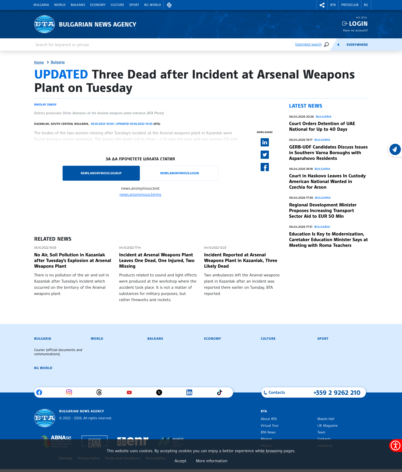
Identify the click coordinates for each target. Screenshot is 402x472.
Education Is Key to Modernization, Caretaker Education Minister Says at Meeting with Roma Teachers (328, 239)
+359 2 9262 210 (337, 392)
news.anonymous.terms (140, 194)
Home (39, 62)
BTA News (268, 432)
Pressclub (349, 5)
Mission (266, 439)
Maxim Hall (326, 419)
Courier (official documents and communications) (58, 352)
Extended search (308, 44)
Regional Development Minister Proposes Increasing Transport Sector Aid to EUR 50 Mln (323, 210)
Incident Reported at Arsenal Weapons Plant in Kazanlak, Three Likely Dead (240, 260)
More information (211, 460)
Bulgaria (41, 5)
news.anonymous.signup (101, 173)
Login (358, 23)
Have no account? (355, 30)
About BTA (269, 419)
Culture (117, 5)
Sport (134, 5)
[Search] (326, 44)
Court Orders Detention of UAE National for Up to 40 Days (322, 126)
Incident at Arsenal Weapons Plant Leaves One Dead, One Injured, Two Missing (157, 260)
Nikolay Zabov (45, 104)
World (59, 5)
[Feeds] (338, 44)
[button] (169, 5)
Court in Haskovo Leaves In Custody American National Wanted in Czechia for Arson (327, 181)
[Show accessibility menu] (395, 445)
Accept (180, 460)
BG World (152, 5)
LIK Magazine (328, 426)
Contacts (324, 439)
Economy (98, 5)
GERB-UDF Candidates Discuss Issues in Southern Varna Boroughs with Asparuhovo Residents (328, 152)
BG (366, 5)
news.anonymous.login (179, 173)
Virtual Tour (270, 426)
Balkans (78, 5)
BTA (333, 5)
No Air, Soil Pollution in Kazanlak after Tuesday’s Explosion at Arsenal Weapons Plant (72, 260)
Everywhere (357, 45)
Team (322, 432)
